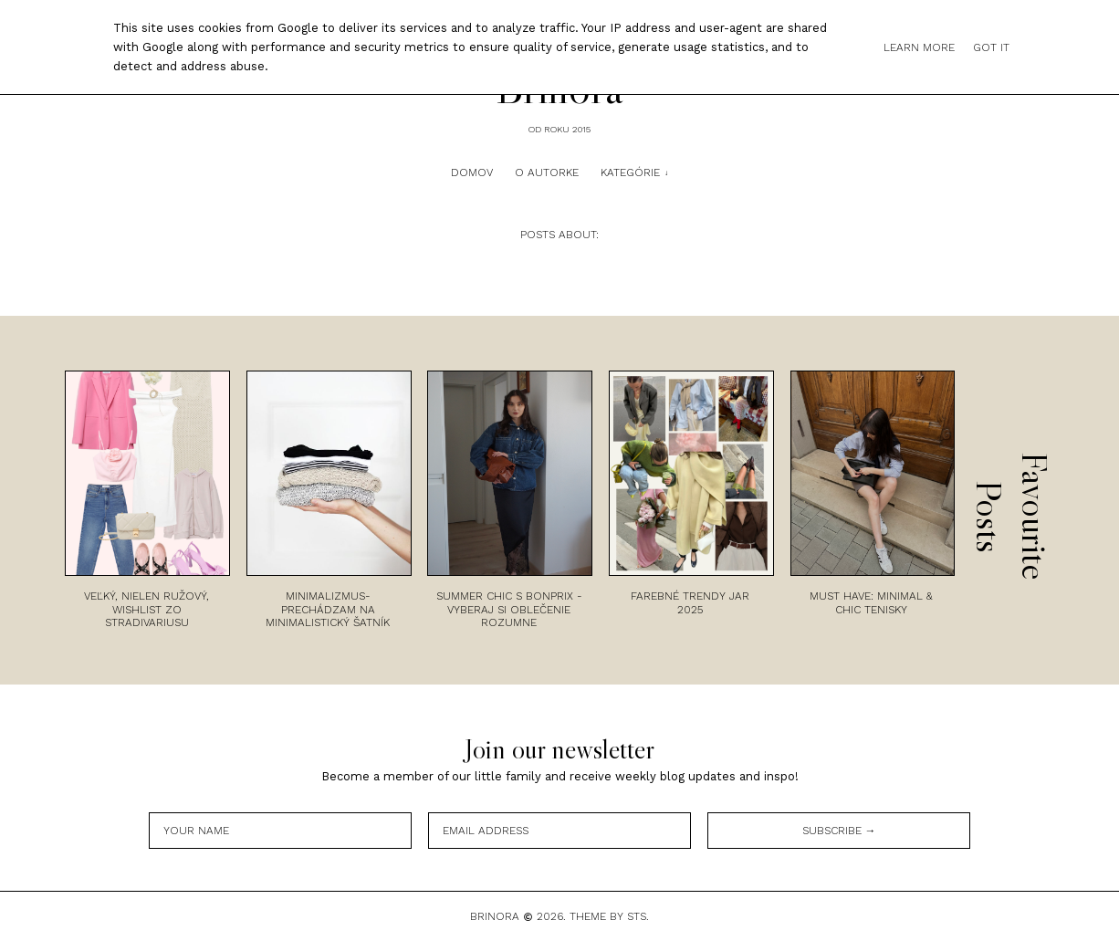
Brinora (494, 916)
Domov (472, 172)
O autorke (547, 172)
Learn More (919, 47)
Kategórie (630, 172)
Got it (991, 47)
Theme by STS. (609, 916)
